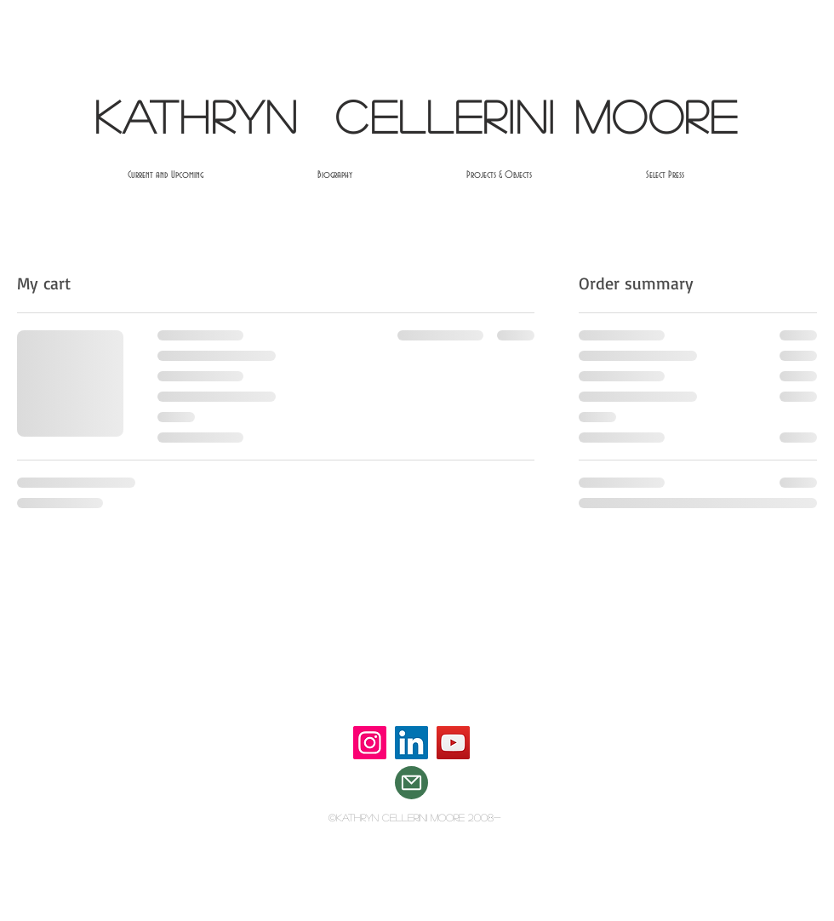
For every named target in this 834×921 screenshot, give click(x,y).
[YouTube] (453, 742)
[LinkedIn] (411, 742)
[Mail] (411, 782)
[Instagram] (369, 742)
